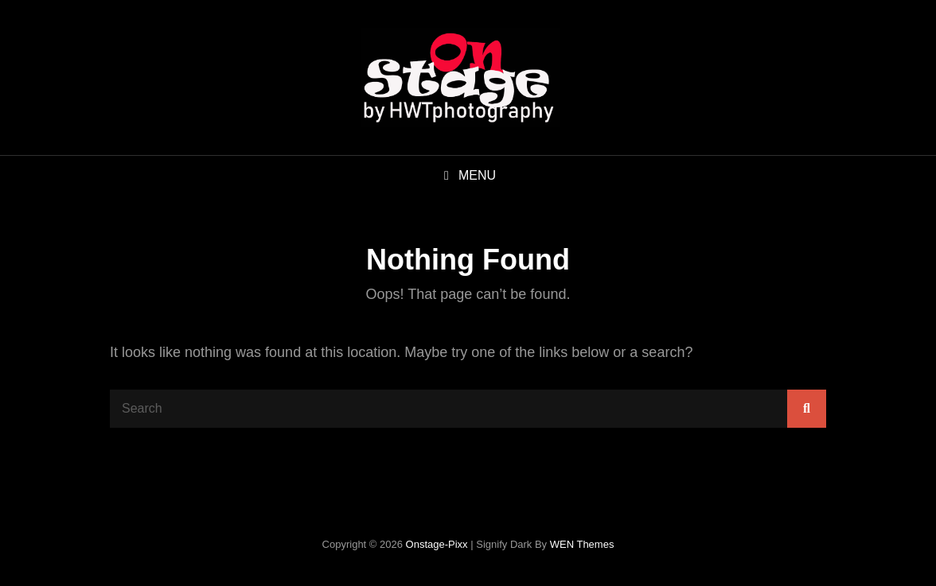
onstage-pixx (437, 544)
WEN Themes (582, 544)
